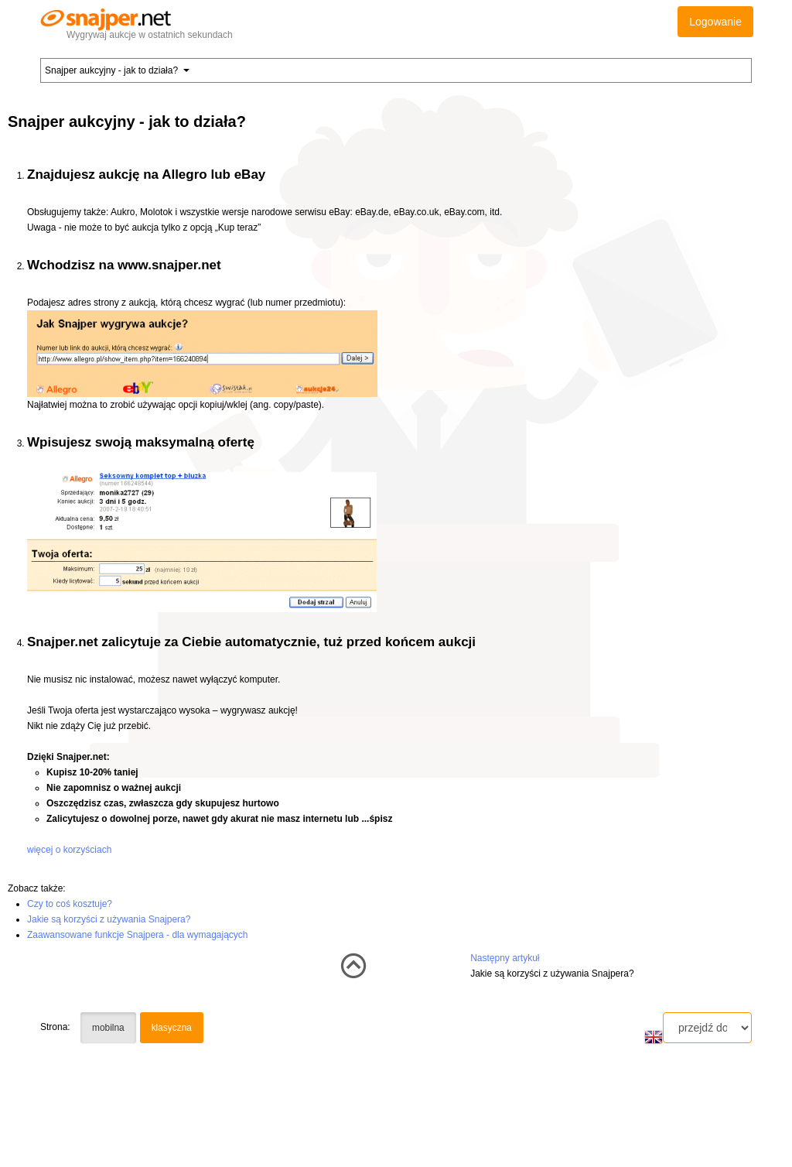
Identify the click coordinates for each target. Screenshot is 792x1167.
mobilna (108, 1027)
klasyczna (172, 1027)
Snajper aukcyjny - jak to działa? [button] (117, 70)
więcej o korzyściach (69, 849)
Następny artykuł (504, 958)
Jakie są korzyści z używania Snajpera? (108, 919)
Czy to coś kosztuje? (69, 903)
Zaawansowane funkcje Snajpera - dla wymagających (137, 934)
